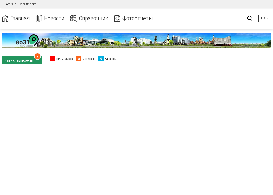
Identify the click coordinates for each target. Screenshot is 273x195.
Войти (264, 18)
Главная (16, 18)
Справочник (89, 18)
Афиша (11, 4)
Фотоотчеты (133, 18)
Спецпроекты (28, 4)
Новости (50, 18)
